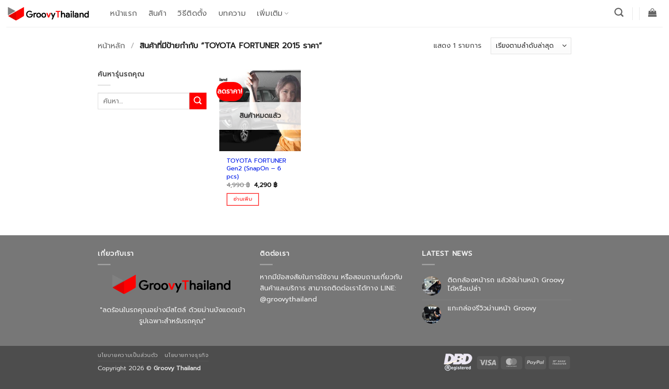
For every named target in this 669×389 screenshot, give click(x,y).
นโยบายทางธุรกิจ (187, 355)
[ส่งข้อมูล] (198, 101)
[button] (653, 12)
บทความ (232, 13)
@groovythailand (288, 299)
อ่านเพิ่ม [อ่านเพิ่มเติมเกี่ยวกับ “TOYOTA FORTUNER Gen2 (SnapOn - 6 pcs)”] (242, 199)
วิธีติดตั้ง (192, 13)
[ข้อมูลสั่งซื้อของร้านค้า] (531, 46)
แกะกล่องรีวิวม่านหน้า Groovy (492, 308)
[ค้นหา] (619, 12)
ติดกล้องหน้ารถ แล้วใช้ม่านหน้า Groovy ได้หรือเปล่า (506, 284)
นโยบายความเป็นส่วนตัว (128, 355)
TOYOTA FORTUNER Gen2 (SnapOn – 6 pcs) (256, 169)
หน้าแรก (123, 13)
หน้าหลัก (111, 46)
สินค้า (157, 13)
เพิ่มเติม (272, 13)
